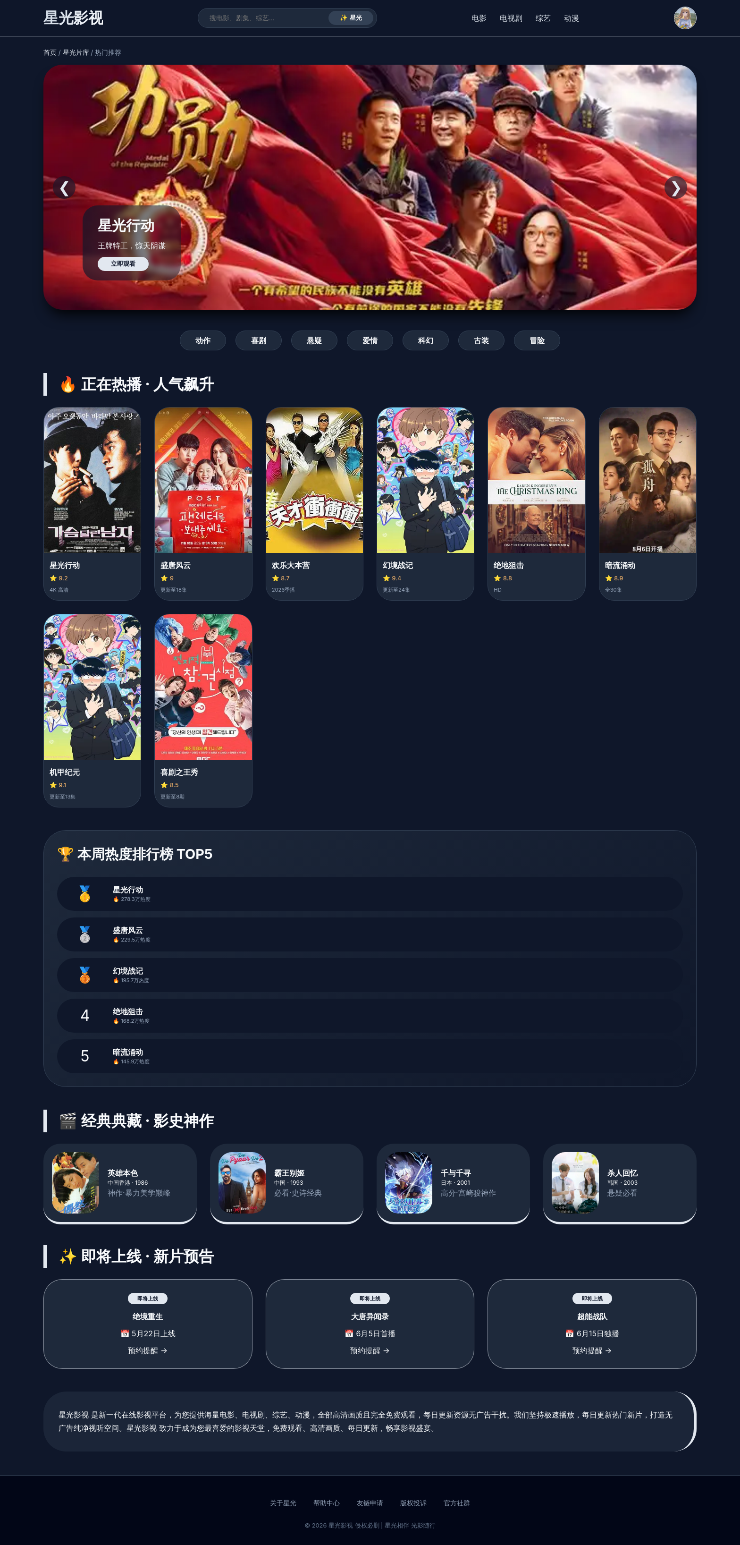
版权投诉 (413, 1503)
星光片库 (76, 52)
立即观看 (123, 263)
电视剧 (511, 18)
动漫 (571, 18)
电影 (479, 18)
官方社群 (457, 1503)
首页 (50, 52)
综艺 (543, 18)
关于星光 (283, 1503)
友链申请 (370, 1503)
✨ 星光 (351, 17)
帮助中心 (326, 1503)
